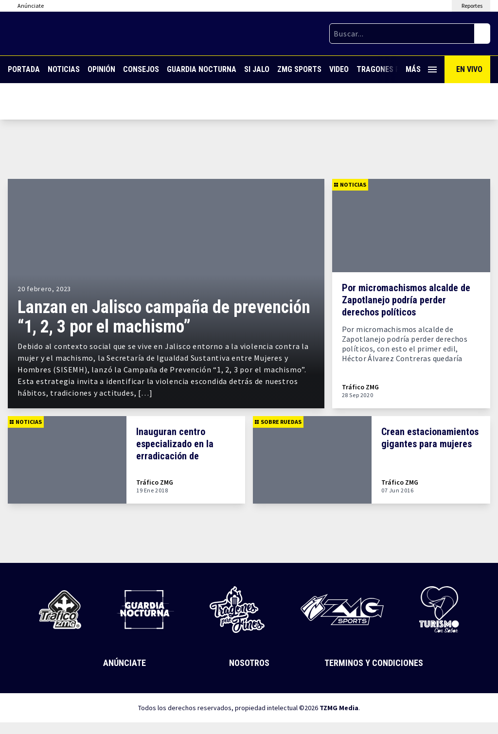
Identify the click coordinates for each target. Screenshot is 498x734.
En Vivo (469, 69)
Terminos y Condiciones (373, 663)
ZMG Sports (299, 69)
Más (421, 69)
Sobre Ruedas (278, 421)
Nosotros (249, 663)
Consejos (141, 69)
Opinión (101, 69)
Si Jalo (256, 69)
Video (339, 69)
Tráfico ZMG (360, 387)
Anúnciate (124, 663)
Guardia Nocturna (201, 69)
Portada (24, 69)
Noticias (64, 69)
